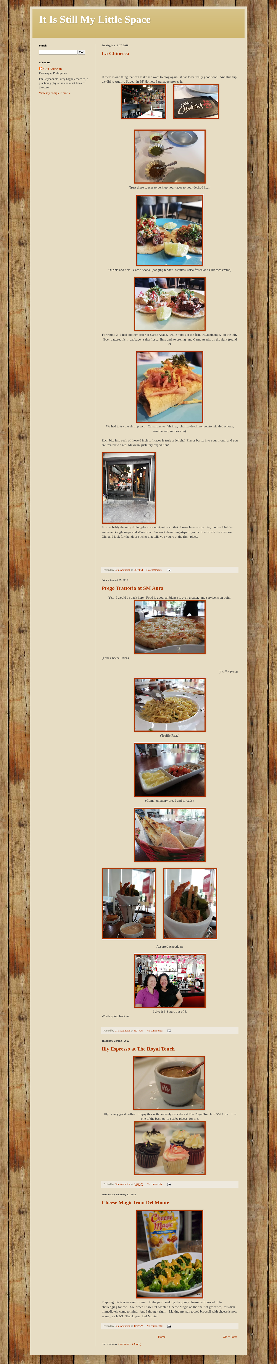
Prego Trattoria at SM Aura (132, 588)
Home (161, 1336)
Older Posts (230, 1336)
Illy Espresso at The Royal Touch (138, 1049)
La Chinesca (115, 53)
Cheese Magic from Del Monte (135, 1202)
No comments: (154, 569)
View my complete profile (55, 93)
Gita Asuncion (52, 68)
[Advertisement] (66, 129)
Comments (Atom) (129, 1344)
